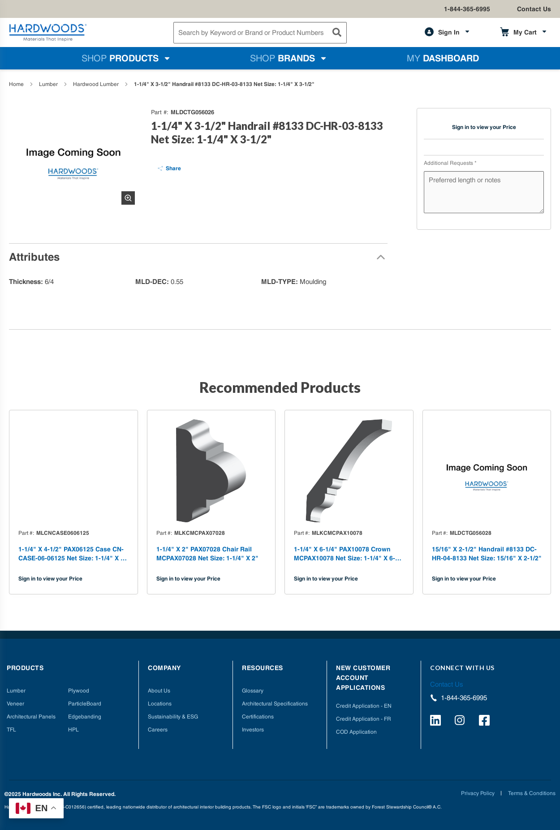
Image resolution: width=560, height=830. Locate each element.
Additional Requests (450, 163)
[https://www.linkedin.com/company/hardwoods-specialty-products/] (437, 721)
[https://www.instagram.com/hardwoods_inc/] (461, 721)
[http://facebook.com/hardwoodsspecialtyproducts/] (485, 721)
